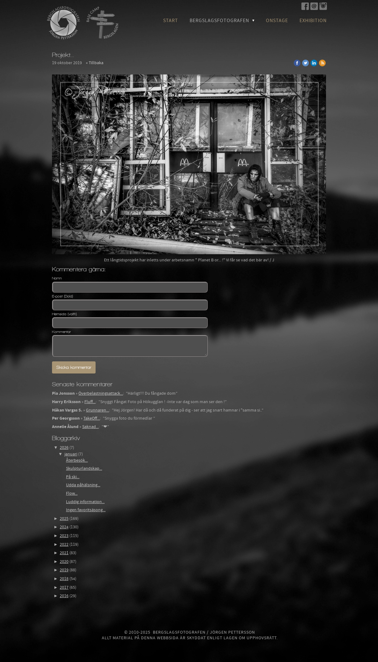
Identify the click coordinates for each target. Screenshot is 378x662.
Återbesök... (77, 460)
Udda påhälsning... (83, 485)
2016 (64, 596)
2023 (64, 536)
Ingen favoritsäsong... (86, 510)
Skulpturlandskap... (84, 468)
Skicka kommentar (73, 367)
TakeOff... (91, 418)
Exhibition (313, 20)
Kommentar (61, 332)
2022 (64, 544)
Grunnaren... (97, 410)
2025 (64, 519)
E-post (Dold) (62, 296)
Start (170, 20)
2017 (64, 587)
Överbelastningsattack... (100, 393)
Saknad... (90, 427)
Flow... (72, 493)
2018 (64, 579)
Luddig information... (85, 502)
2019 (64, 570)
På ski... (72, 477)
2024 (64, 527)
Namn (57, 278)
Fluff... (90, 402)
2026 (64, 447)
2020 (64, 561)
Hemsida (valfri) (64, 314)
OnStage (277, 20)
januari (70, 454)
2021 (64, 553)
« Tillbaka (94, 63)
